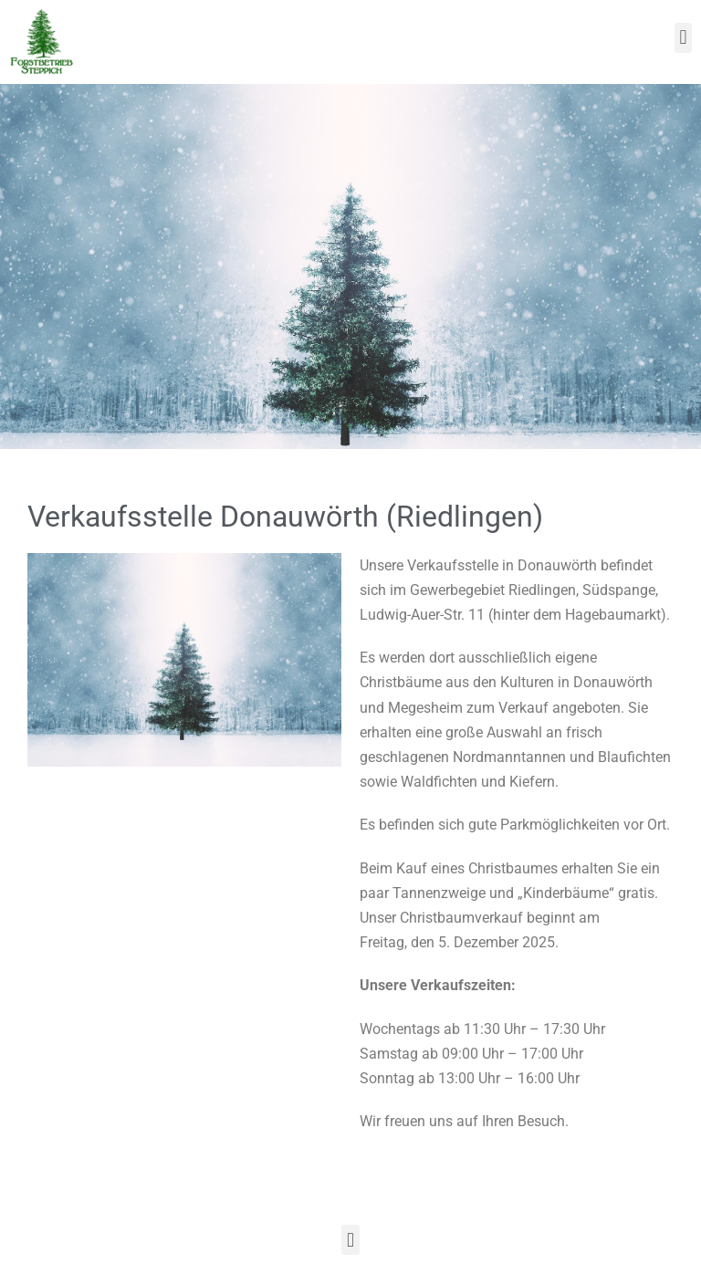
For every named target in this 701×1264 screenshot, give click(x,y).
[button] (683, 38)
